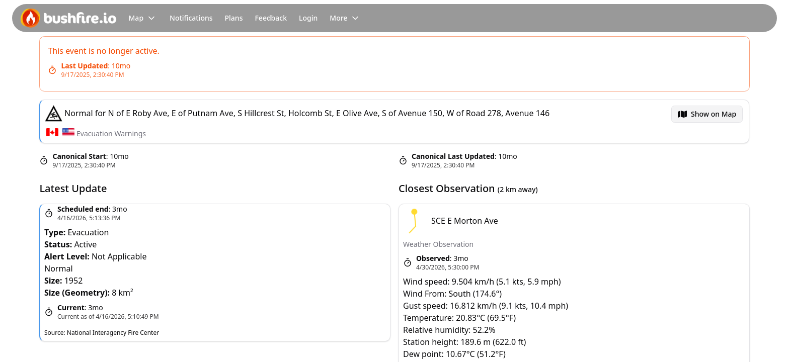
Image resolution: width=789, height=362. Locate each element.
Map (143, 18)
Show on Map (713, 114)
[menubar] (707, 114)
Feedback (271, 18)
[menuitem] (707, 114)
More (345, 18)
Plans (234, 18)
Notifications (191, 18)
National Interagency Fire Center (113, 332)
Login (308, 18)
